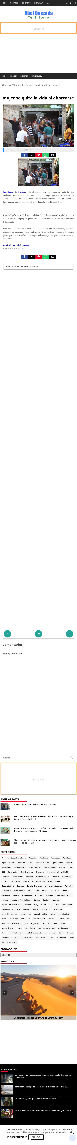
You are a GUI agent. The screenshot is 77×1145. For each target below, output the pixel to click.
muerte (35, 909)
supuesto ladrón (27, 937)
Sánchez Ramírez (64, 928)
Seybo (61, 933)
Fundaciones (54, 891)
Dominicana (66, 877)
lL (49, 905)
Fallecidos (68, 886)
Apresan (69, 862)
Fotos (37, 891)
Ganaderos (6, 895)
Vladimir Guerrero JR (9, 942)
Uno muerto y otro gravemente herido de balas (35, 1098)
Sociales (70, 933)
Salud (20, 928)
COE (3, 872)
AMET (31, 862)
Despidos (29, 877)
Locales (13, 76)
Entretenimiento (8, 886)
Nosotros (14, 3)
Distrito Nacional (42, 877)
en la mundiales (54, 881)
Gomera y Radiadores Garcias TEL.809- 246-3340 (35, 804)
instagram (38, 3)
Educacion (16, 881)
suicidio (15, 937)
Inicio (4, 76)
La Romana (27, 905)
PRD (68, 919)
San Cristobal (30, 928)
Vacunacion (61, 937)
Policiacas (51, 919)
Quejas (25, 923)
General (16, 895)
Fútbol (64, 891)
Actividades (55, 858)
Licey (36, 905)
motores (26, 909)
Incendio (56, 900)
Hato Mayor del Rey (64, 895)
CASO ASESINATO (34, 867)
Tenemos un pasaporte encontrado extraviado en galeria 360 (41, 1087)
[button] (24, 155)
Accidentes (44, 858)
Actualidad (67, 858)
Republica (46, 923)
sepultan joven (50, 933)
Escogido (20, 886)
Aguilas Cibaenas (8, 862)
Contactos (26, 3)
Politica (61, 919)
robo (55, 923)
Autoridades (6, 867)
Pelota (4, 919)
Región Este (35, 923)
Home (4, 3)
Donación (5, 881)
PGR (22, 919)
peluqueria (14, 919)
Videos (71, 937)
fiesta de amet (19, 891)
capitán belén (19, 867)
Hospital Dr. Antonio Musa (20, 900)
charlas (62, 867)
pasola (52, 914)
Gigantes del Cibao (29, 895)
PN (28, 919)
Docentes (55, 877)
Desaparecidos (17, 877)
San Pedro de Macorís (46, 928)
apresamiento (57, 862)
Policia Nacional (39, 919)
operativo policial (40, 914)
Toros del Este (41, 937)
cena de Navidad (50, 867)
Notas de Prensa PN (9, 914)
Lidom (43, 905)
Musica (44, 909)
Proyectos (15, 923)
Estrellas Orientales (34, 886)
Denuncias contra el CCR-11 (57, 872)
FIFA (30, 891)
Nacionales (58, 909)
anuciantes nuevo (42, 862)
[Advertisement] (37, 734)
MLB (18, 909)
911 (3, 858)
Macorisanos (67, 905)
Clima (70, 867)
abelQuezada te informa (17, 858)
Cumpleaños (12, 872)
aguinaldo (21, 862)
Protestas (5, 923)
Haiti (41, 895)
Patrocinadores (64, 914)
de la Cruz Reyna (27, 872)
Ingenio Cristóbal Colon (10, 905)
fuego (44, 891)
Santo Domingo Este (34, 933)
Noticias (23, 914)
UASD (52, 937)
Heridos (5, 900)
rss (48, 3)
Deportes (24, 76)
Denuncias (40, 872)
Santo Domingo (17, 933)
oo (30, 914)
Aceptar (36, 1137)
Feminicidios (6, 891)
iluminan (46, 900)
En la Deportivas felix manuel (34, 881)
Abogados (33, 858)
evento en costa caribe (53, 886)
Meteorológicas (7, 909)
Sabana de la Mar (8, 928)
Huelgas (37, 900)
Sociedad (5, 937)
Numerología (36, 76)
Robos (62, 923)
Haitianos (49, 895)
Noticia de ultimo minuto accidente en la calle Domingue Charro (43, 1110)
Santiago (5, 933)
